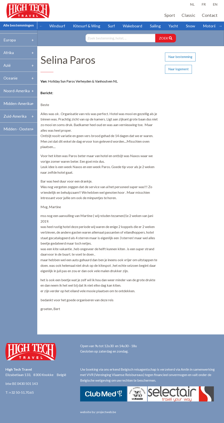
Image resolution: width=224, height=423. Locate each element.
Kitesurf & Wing (86, 25)
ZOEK (165, 38)
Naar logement (178, 69)
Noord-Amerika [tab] (16, 90)
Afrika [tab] (8, 52)
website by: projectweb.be (98, 412)
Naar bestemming (180, 57)
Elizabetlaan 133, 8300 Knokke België (35, 375)
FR (204, 4)
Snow (190, 25)
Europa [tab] (9, 39)
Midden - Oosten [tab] (17, 128)
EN (215, 4)
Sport (169, 15)
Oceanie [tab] (10, 78)
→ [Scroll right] (220, 25)
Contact (210, 15)
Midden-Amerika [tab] (17, 103)
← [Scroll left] (41, 25)
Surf (111, 25)
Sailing (155, 25)
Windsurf (57, 25)
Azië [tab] (7, 65)
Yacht (173, 25)
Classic (188, 15)
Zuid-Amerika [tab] (14, 116)
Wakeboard (132, 25)
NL (192, 4)
